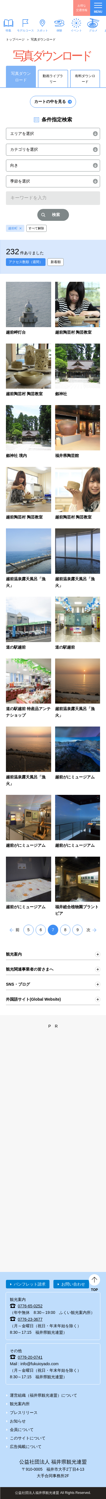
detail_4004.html (77, 309)
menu (98, 8)
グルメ (93, 30)
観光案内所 (20, 1403)
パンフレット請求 (30, 1284)
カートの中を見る (50, 101)
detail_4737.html (77, 558)
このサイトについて (28, 1438)
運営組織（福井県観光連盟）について (43, 1395)
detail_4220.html (28, 494)
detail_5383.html (77, 887)
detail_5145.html (28, 757)
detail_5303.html (77, 757)
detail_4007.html (28, 370)
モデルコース (25, 30)
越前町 (13, 228)
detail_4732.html (28, 558)
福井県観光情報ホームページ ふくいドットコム (31, 7)
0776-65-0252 (30, 1306)
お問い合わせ (73, 1284)
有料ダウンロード (85, 79)
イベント (76, 30)
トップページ (15, 39)
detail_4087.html (77, 370)
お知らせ (18, 1421)
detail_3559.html (28, 309)
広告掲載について (26, 1446)
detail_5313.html (28, 887)
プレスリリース (24, 1412)
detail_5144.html (77, 689)
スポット (42, 30)
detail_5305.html (28, 822)
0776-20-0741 (30, 1357)
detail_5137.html (28, 624)
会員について (22, 1429)
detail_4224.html (77, 494)
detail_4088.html (28, 432)
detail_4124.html (77, 432)
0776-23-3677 (30, 1319)
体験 (59, 30)
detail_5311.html (77, 822)
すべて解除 (36, 228)
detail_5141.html (77, 624)
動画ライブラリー (53, 79)
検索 (56, 214)
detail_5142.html (28, 689)
